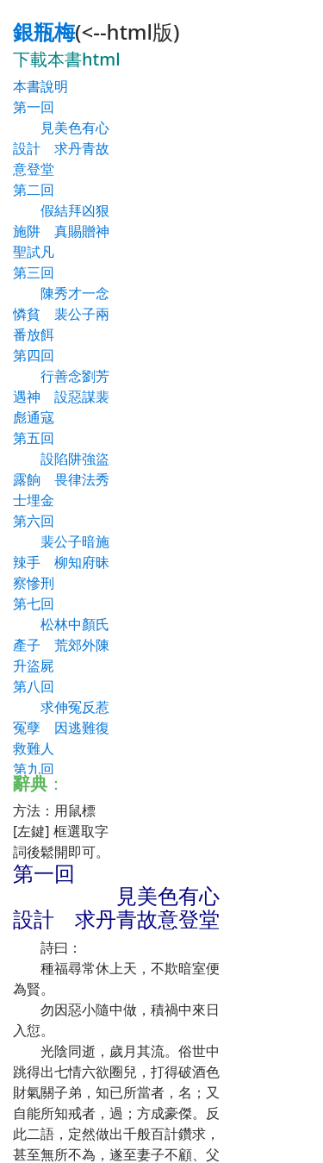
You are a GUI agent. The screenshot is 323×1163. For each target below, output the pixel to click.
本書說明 (40, 86)
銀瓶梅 (44, 31)
